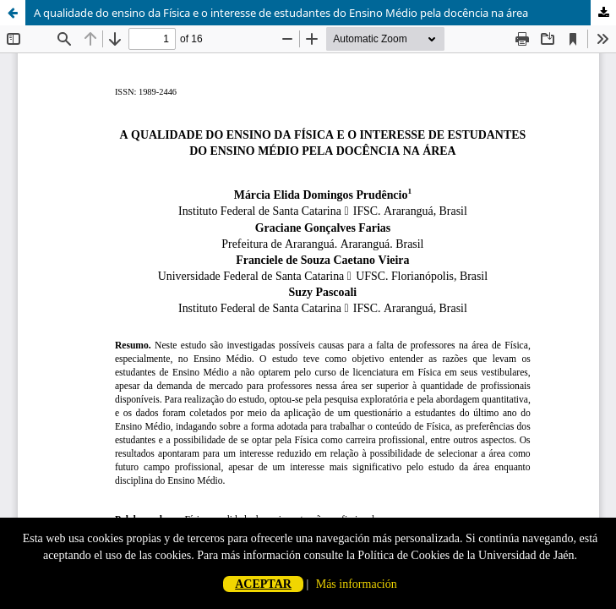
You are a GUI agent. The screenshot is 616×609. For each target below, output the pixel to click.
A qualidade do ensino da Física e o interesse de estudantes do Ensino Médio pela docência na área (281, 12)
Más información (356, 584)
